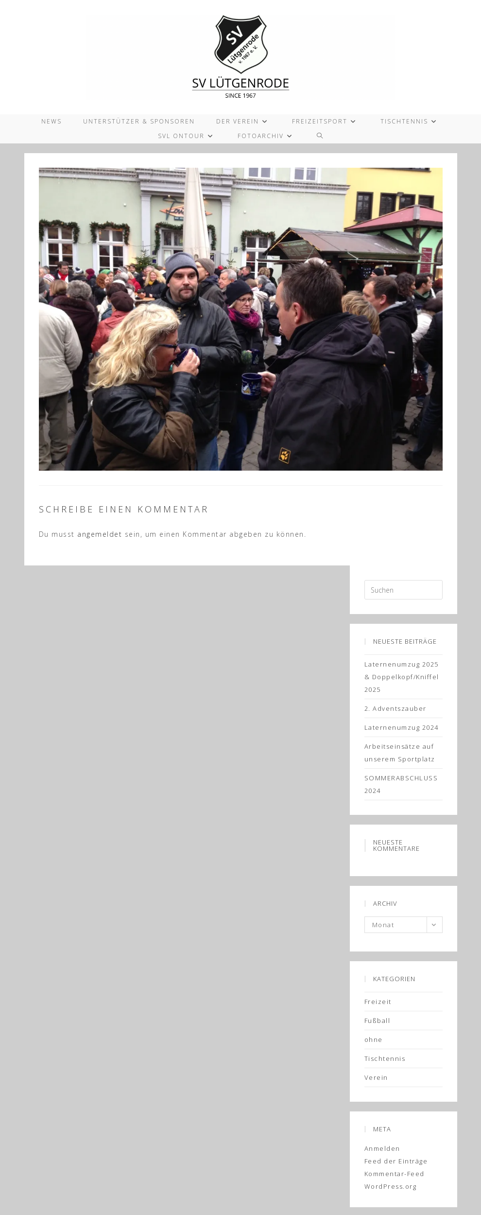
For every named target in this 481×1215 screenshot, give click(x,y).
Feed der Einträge (396, 1161)
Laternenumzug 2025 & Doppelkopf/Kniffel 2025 (401, 677)
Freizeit (378, 1001)
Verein (376, 1077)
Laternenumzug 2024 (401, 727)
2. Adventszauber (395, 708)
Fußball (377, 1020)
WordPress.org (390, 1186)
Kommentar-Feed (394, 1173)
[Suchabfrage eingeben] (403, 589)
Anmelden (382, 1148)
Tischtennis (385, 1058)
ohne (373, 1039)
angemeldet (99, 534)
